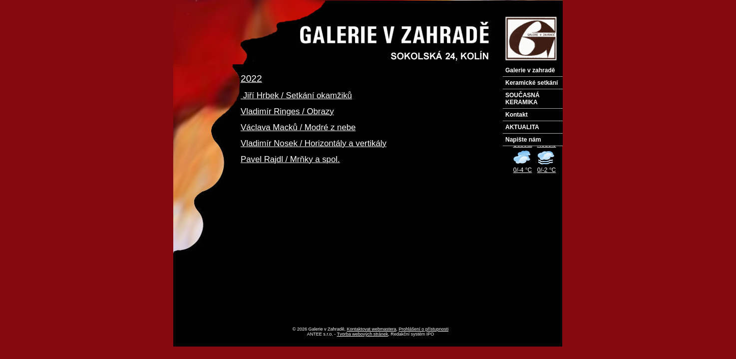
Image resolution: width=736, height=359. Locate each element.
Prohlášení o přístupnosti (424, 329)
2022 (251, 78)
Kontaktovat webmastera (371, 329)
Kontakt (516, 114)
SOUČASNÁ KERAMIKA (522, 99)
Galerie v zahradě (530, 70)
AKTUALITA (522, 127)
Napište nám (523, 139)
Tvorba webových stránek (362, 334)
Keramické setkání (531, 82)
